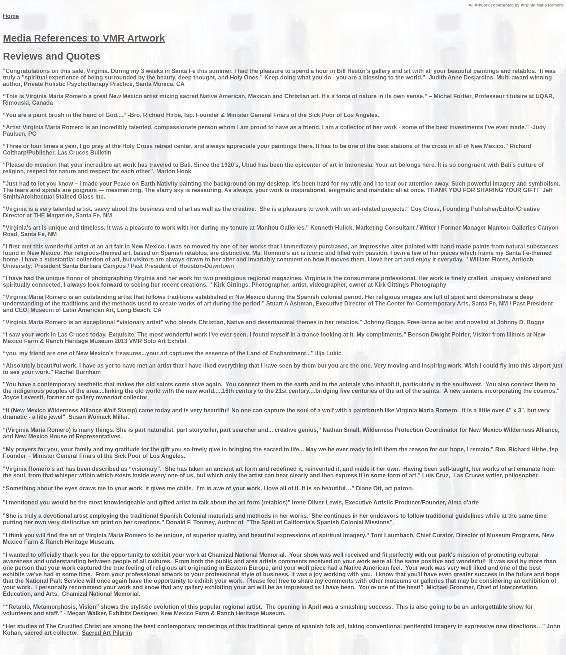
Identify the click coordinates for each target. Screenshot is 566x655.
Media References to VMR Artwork (84, 38)
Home (11, 16)
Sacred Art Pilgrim (107, 633)
